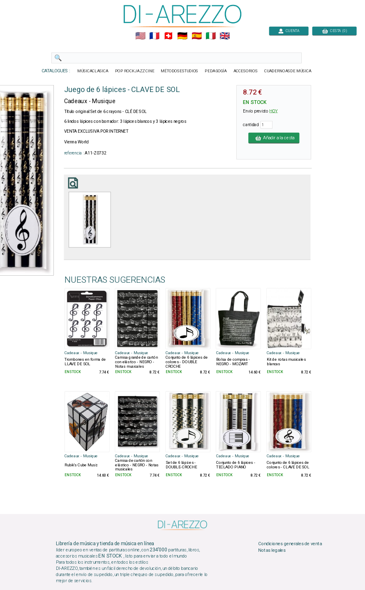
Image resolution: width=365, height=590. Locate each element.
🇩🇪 (182, 36)
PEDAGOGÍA (216, 71)
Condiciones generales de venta (289, 544)
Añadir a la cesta (273, 137)
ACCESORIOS (245, 71)
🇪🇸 (197, 36)
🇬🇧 (224, 36)
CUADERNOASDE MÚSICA (288, 71)
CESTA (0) (334, 30)
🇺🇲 (140, 36)
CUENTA (289, 30)
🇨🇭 (168, 36)
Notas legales (272, 550)
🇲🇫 (154, 36)
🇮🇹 (211, 36)
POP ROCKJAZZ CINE (135, 71)
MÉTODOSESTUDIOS (179, 71)
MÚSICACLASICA (93, 71)
